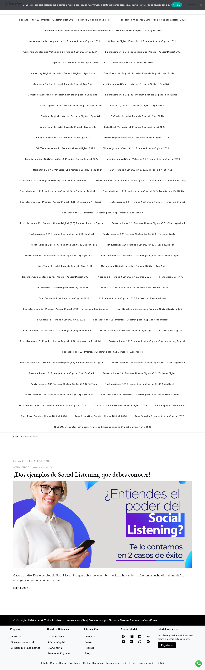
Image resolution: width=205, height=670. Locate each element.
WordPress (150, 620)
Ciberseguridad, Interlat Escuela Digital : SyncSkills (71, 105)
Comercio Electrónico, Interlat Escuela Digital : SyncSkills (62, 94)
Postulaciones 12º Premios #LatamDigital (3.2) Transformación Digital (144, 191)
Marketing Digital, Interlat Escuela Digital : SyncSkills (63, 73)
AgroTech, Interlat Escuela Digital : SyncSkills (65, 266)
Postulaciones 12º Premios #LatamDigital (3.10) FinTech (64, 244)
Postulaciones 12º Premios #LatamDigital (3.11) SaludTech (139, 244)
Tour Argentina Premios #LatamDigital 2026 (101, 416)
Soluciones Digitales (59, 653)
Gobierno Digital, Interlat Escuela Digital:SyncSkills (64, 84)
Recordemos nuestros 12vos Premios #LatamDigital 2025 (52, 405)
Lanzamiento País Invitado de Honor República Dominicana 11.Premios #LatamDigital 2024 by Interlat (102, 30)
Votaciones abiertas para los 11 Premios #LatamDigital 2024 (64, 41)
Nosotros (16, 636)
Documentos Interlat (22, 642)
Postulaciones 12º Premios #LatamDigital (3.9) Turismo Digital (139, 234)
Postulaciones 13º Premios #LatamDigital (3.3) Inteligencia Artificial (60, 341)
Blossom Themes (119, 620)
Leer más (20, 588)
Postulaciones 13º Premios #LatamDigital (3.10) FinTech (64, 384)
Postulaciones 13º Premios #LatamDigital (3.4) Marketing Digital (147, 341)
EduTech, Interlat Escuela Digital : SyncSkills (137, 105)
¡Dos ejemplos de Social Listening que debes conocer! (81, 474)
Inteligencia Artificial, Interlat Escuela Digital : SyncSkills (137, 84)
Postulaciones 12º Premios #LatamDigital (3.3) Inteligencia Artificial (60, 202)
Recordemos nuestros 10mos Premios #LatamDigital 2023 (152, 19)
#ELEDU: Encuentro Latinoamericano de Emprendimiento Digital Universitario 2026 (102, 427)
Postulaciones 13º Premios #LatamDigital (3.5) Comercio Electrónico (102, 351)
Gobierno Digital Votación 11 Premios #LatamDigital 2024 (142, 41)
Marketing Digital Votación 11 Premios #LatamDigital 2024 (67, 170)
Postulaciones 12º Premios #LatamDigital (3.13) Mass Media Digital (140, 255)
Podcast (89, 647)
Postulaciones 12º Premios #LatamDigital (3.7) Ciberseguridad (148, 223)
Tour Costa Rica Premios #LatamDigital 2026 (120, 405)
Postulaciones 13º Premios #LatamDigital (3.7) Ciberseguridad (148, 362)
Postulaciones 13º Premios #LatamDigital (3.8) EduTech (62, 373)
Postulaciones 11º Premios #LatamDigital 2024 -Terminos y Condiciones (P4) (64, 19)
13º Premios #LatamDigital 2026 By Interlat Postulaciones (132, 298)
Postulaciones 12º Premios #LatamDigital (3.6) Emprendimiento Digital (62, 223)
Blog (87, 653)
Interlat (39, 620)
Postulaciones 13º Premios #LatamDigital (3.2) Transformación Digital (141, 330)
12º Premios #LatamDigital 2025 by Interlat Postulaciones (53, 180)
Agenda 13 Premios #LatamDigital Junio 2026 (124, 277)
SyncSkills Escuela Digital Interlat (133, 62)
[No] (201, 5)
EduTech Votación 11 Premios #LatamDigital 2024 (65, 148)
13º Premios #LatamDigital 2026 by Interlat (62, 287)
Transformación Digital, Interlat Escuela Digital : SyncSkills (138, 73)
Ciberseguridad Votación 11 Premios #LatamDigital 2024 (136, 148)
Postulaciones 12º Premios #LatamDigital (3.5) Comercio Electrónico (102, 212)
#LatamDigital (56, 636)
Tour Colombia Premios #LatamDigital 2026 (63, 298)
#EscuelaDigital (56, 642)
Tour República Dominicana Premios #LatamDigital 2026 (149, 309)
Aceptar (177, 5)
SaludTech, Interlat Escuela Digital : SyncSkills (68, 127)
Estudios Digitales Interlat (25, 647)
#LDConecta (55, 647)
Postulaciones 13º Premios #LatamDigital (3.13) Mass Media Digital (140, 394)
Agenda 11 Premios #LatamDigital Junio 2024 (78, 62)
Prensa (88, 642)
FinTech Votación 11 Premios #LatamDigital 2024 (65, 137)
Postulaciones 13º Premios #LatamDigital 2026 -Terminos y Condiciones (65, 309)
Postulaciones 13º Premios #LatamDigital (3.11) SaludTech (139, 384)
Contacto (90, 636)
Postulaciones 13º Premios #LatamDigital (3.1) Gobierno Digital (130, 319)
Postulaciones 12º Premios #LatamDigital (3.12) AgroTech (59, 255)
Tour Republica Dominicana (171, 405)
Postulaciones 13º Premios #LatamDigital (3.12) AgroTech (59, 394)
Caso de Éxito (47, 467)
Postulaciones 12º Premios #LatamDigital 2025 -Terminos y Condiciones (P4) (141, 180)
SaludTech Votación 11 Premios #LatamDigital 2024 (134, 127)
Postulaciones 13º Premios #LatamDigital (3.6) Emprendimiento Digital (62, 362)
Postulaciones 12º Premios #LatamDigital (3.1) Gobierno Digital (57, 191)
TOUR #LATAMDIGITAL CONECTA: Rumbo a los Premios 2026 (132, 287)
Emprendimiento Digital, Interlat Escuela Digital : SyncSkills (141, 94)
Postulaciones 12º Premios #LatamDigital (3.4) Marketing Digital (147, 202)
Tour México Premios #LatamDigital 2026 (61, 319)
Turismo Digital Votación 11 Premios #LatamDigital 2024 (135, 137)
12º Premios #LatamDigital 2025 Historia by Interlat (141, 170)
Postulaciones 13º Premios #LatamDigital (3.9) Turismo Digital (139, 373)
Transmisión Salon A (171, 277)
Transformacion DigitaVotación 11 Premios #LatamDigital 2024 (62, 159)
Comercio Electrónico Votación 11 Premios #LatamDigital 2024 (60, 52)
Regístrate (167, 645)
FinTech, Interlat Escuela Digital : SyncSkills (137, 116)
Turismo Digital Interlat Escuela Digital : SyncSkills (72, 116)
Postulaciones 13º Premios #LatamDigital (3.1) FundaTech (57, 330)
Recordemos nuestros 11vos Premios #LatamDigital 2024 (56, 277)
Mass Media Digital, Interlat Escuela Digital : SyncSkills (134, 266)
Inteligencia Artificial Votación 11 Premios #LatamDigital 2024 (143, 159)
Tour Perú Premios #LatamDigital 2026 (44, 416)
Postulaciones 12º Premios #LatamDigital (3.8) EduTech (62, 234)
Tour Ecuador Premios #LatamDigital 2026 (159, 416)
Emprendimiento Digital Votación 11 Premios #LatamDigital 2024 (143, 52)
